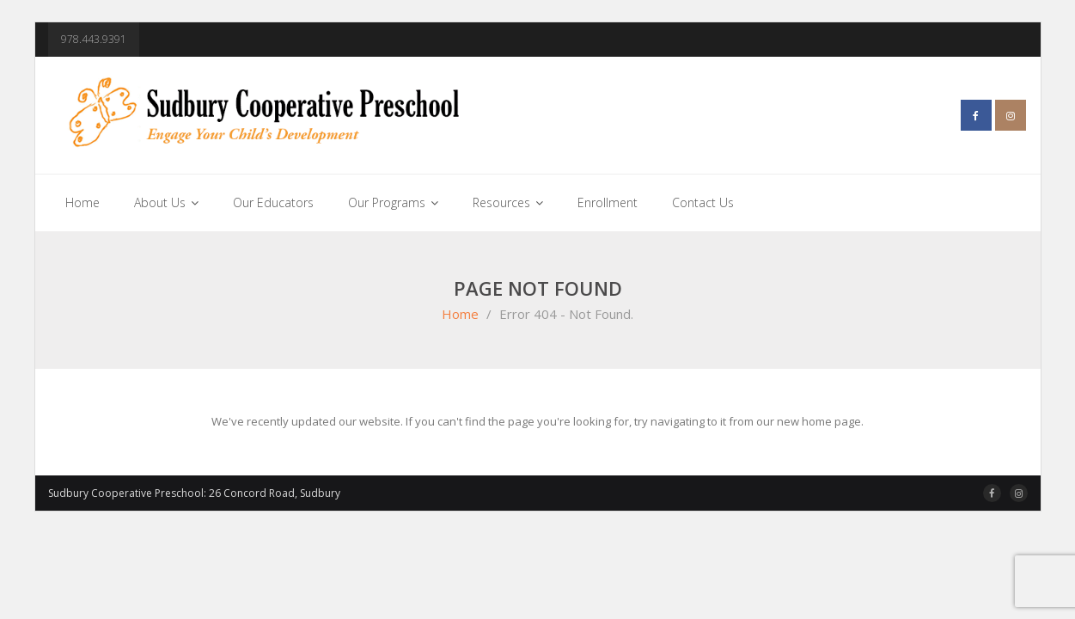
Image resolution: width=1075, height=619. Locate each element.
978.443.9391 (93, 39)
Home (460, 313)
